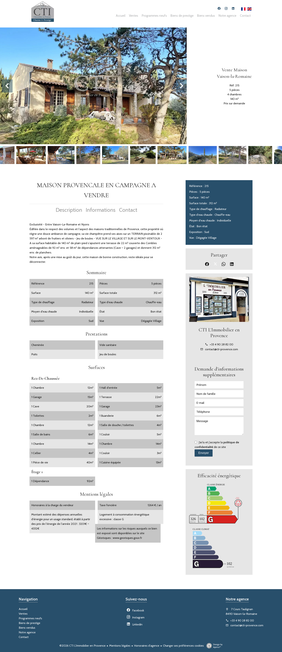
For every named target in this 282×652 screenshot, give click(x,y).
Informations (100, 210)
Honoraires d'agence (146, 645)
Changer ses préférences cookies (183, 645)
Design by (213, 645)
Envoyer (203, 452)
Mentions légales (119, 645)
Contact (128, 210)
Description (69, 210)
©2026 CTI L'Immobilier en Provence (83, 645)
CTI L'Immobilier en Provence (219, 333)
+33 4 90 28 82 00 (221, 344)
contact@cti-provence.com (221, 349)
